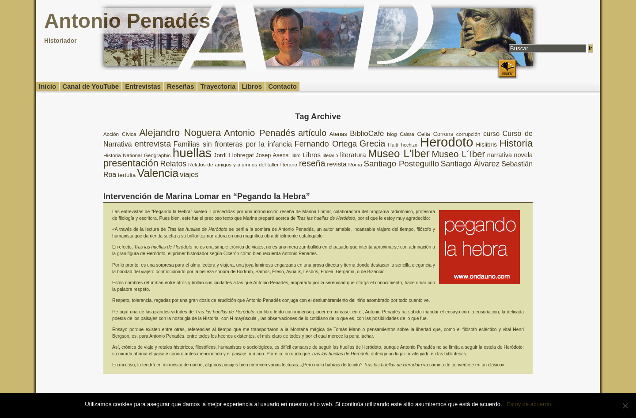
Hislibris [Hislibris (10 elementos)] (486, 144)
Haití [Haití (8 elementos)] (393, 144)
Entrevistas (143, 86)
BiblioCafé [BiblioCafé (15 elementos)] (367, 133)
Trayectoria (217, 86)
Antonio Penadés (127, 20)
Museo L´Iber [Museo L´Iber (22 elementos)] (458, 154)
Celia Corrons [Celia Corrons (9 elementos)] (435, 134)
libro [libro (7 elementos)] (296, 155)
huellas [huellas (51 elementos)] (192, 153)
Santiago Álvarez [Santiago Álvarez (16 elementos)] (470, 163)
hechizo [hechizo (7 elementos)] (409, 144)
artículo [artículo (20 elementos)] (312, 133)
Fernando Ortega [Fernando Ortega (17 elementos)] (326, 143)
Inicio (47, 86)
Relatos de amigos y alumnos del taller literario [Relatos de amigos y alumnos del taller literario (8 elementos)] (242, 164)
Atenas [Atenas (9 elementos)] (338, 134)
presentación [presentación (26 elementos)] (131, 163)
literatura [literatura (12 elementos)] (353, 154)
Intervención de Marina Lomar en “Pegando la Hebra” (206, 196)
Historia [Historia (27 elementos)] (516, 143)
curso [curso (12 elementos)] (491, 133)
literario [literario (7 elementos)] (330, 155)
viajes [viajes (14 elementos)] (189, 174)
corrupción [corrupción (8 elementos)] (468, 134)
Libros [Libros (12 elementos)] (312, 154)
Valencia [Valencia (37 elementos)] (157, 173)
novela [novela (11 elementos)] (523, 154)
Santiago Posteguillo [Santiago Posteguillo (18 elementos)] (401, 163)
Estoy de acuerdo (529, 404)
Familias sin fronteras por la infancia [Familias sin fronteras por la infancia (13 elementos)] (233, 144)
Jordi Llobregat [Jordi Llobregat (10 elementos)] (234, 155)
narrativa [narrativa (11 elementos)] (499, 154)
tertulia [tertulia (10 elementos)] (126, 175)
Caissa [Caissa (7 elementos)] (407, 134)
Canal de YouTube (90, 86)
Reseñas (180, 86)
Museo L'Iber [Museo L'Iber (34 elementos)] (399, 153)
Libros (252, 86)
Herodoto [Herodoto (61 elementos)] (446, 142)
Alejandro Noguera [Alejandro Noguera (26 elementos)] (180, 132)
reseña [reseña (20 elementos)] (312, 163)
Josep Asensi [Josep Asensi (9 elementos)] (272, 155)
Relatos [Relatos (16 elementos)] (173, 163)
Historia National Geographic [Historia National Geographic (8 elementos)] (136, 155)
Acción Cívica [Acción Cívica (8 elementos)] (119, 134)
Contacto (282, 86)
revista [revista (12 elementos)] (336, 164)
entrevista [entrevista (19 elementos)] (152, 143)
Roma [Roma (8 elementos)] (355, 164)
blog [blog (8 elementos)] (392, 134)
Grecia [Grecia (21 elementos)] (373, 143)
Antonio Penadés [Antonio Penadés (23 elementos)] (259, 133)
